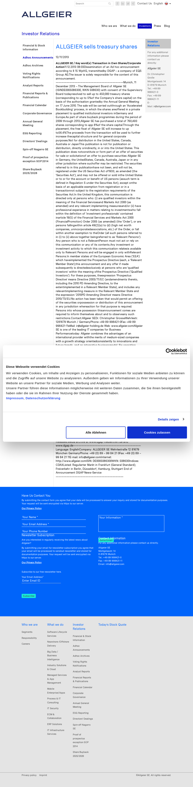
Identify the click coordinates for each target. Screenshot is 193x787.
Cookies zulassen (157, 432)
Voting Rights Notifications (31, 75)
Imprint (43, 775)
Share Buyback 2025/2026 (32, 171)
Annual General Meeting (33, 123)
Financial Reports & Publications (35, 95)
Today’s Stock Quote (112, 624)
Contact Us (144, 3)
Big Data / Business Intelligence (53, 655)
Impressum (15, 398)
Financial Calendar (35, 105)
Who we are (30, 624)
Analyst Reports (33, 85)
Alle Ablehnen (95, 432)
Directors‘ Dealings (35, 141)
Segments (27, 631)
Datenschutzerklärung (43, 398)
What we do (55, 624)
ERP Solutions (54, 724)
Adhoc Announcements (38, 57)
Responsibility (29, 638)
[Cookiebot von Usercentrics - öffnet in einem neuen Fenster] (169, 351)
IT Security (53, 708)
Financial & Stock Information (34, 47)
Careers (26, 643)
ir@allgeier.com (162, 106)
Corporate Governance (37, 113)
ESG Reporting (32, 133)
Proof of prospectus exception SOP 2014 (35, 159)
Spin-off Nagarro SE (35, 149)
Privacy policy (29, 775)
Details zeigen (168, 419)
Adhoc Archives (33, 65)
